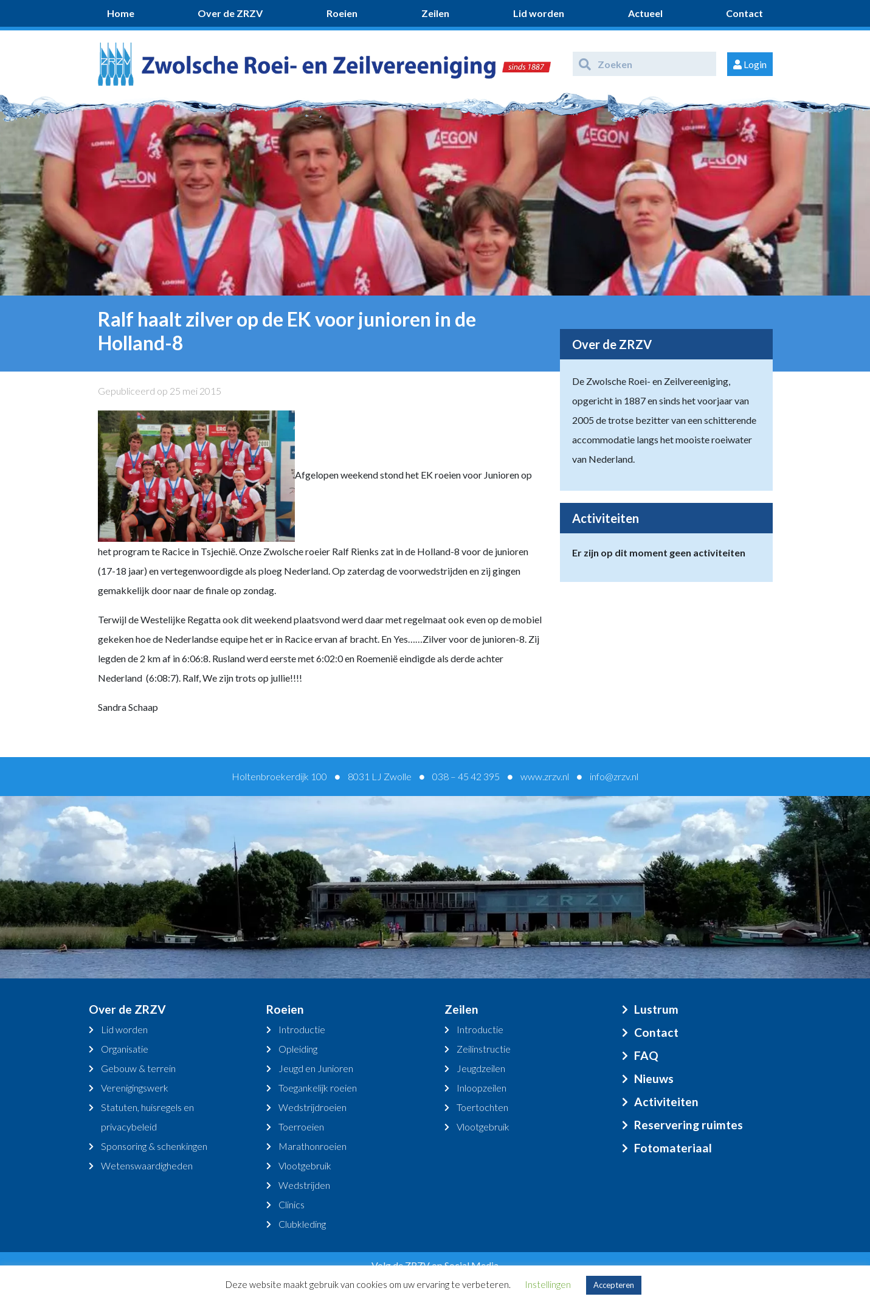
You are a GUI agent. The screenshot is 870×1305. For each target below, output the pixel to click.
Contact (744, 13)
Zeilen (435, 13)
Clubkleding (302, 1224)
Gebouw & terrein (138, 1068)
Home (120, 13)
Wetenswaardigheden (147, 1165)
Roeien (341, 13)
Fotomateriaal (673, 1148)
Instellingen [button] (548, 1284)
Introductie (301, 1029)
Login (750, 64)
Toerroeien (301, 1126)
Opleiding (297, 1048)
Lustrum (656, 1009)
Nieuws (654, 1078)
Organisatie (124, 1048)
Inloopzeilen (481, 1087)
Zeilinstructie (484, 1048)
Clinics (291, 1204)
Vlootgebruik (304, 1165)
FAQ (646, 1055)
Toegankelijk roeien (317, 1087)
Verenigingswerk (134, 1087)
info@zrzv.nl (614, 776)
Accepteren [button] (613, 1285)
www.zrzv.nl (544, 776)
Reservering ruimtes (688, 1125)
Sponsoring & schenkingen (154, 1146)
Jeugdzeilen (481, 1068)
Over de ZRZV (230, 13)
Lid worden (538, 13)
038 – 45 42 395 (466, 776)
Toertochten (482, 1107)
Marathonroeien (312, 1146)
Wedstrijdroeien (312, 1107)
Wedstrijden (304, 1185)
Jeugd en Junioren (315, 1068)
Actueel (645, 13)
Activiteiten (666, 1102)
